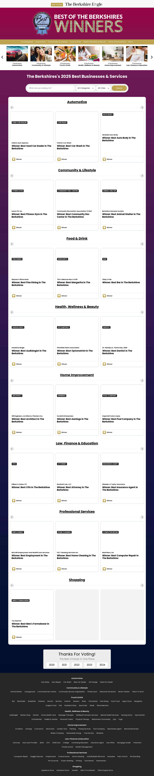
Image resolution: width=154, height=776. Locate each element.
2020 (52, 665)
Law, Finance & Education (77, 443)
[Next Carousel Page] (151, 57)
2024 (102, 665)
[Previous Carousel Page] (2, 57)
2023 (89, 665)
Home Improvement (77, 375)
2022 (76, 665)
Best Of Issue (57, 5)
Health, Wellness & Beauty (77, 306)
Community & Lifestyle (77, 170)
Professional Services (77, 511)
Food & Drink (77, 238)
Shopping (77, 579)
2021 (64, 665)
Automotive (77, 102)
